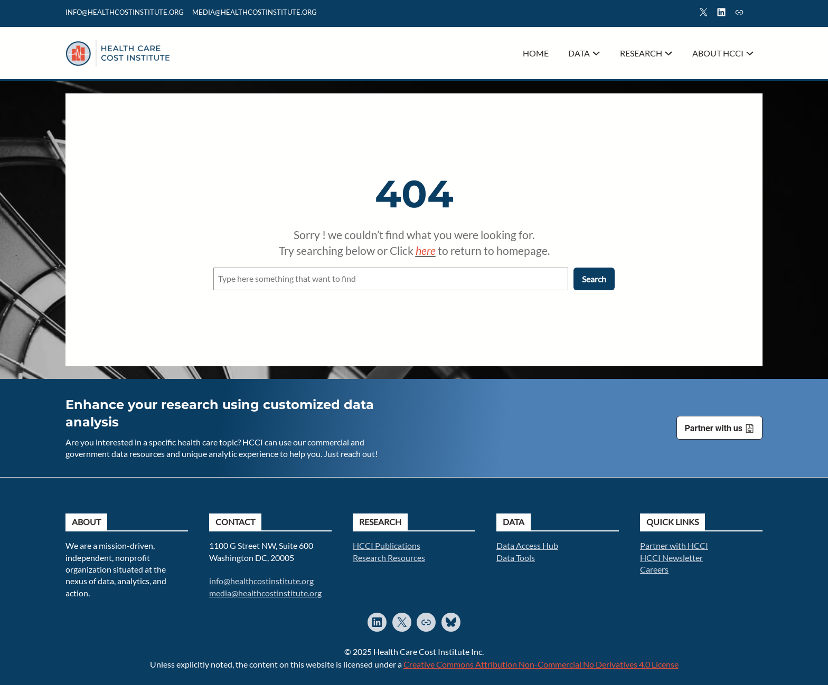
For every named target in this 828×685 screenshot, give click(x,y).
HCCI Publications (386, 545)
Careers (654, 569)
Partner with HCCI (674, 545)
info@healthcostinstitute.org (124, 12)
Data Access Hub (527, 545)
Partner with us (713, 428)
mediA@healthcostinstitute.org (254, 12)
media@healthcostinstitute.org (265, 593)
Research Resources (389, 558)
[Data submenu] (596, 53)
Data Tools (515, 558)
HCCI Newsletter (671, 558)
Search (758, 13)
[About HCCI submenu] (750, 53)
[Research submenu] (668, 53)
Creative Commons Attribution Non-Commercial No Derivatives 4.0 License (541, 664)
